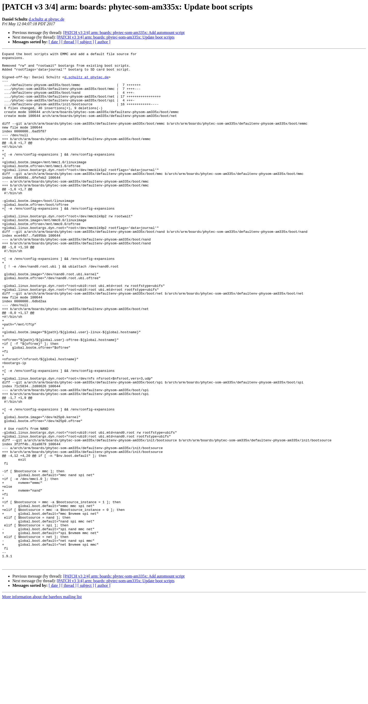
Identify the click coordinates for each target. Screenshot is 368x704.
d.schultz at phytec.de (46, 19)
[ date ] (54, 42)
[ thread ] (68, 42)
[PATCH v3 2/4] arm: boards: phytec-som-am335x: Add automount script (123, 32)
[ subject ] (86, 42)
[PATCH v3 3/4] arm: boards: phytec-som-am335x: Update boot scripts (115, 37)
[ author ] (102, 42)
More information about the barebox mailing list (42, 699)
